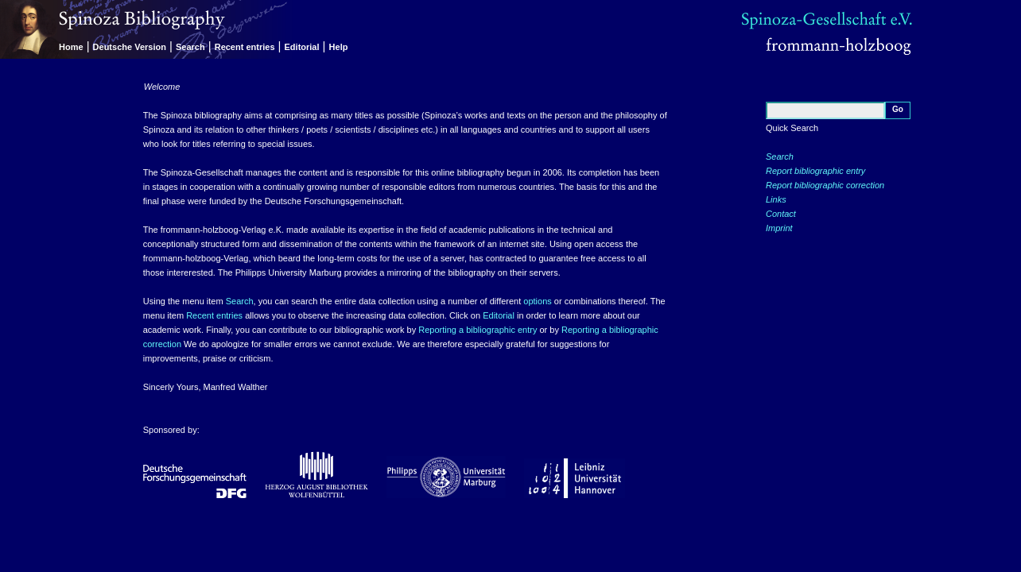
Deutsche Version (129, 47)
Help (338, 47)
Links (776, 199)
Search (190, 47)
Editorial (302, 47)
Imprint (779, 228)
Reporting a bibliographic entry (477, 329)
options (537, 301)
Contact (781, 213)
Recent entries (245, 47)
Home (71, 47)
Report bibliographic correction (825, 185)
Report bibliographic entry (815, 171)
